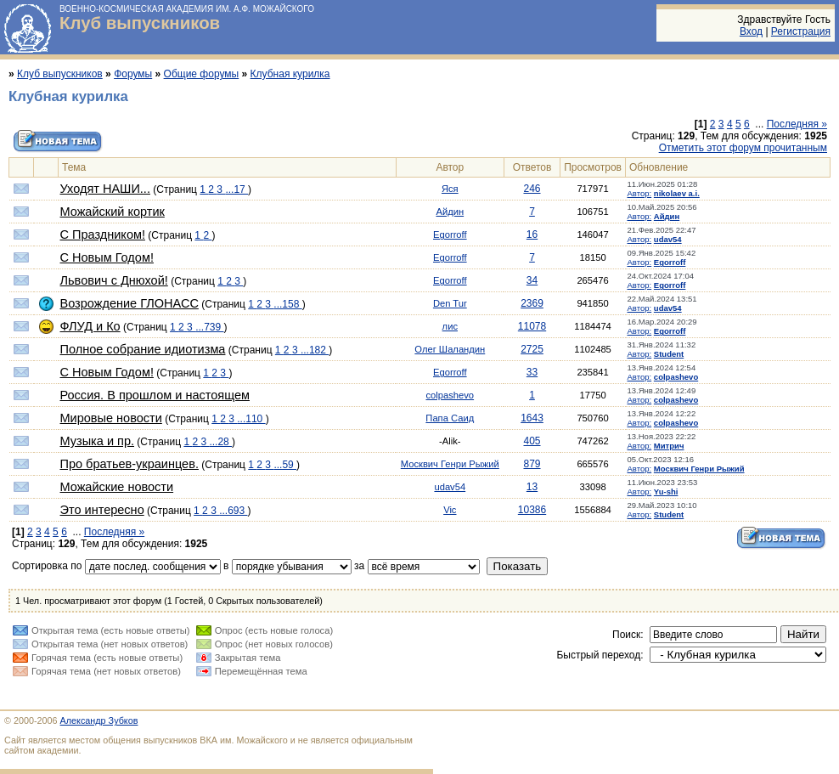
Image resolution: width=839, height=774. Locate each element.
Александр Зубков (99, 720)
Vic (449, 510)
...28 (220, 442)
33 (532, 372)
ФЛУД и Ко (90, 326)
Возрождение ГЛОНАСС (129, 303)
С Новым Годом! (107, 257)
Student (669, 354)
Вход (751, 31)
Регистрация (801, 31)
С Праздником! (102, 234)
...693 (233, 511)
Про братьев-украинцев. (129, 464)
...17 (236, 189)
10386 (532, 510)
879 (531, 464)
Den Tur (450, 303)
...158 (287, 304)
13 (532, 487)
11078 (532, 326)
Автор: (640, 193)
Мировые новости (111, 418)
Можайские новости (117, 487)
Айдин (450, 211)
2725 (532, 349)
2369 (532, 303)
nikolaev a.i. (677, 193)
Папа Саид (449, 418)
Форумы (133, 74)
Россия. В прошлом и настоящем (155, 395)
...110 (251, 419)
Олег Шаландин (449, 349)
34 (532, 280)
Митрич (669, 445)
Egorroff (450, 234)
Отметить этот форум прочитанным (743, 148)
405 (531, 441)
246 (531, 189)
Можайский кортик (112, 211)
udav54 (668, 239)
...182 (315, 350)
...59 (284, 465)
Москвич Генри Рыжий (450, 464)
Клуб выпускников (139, 23)
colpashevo (676, 376)
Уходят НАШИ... (105, 188)
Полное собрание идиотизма (143, 349)
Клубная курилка (290, 74)
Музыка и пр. (97, 441)
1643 (532, 418)
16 (532, 234)
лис (450, 326)
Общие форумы (201, 74)
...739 (209, 327)
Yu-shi (666, 491)
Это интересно (102, 510)
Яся (450, 189)
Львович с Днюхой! (114, 280)
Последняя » (797, 124)
